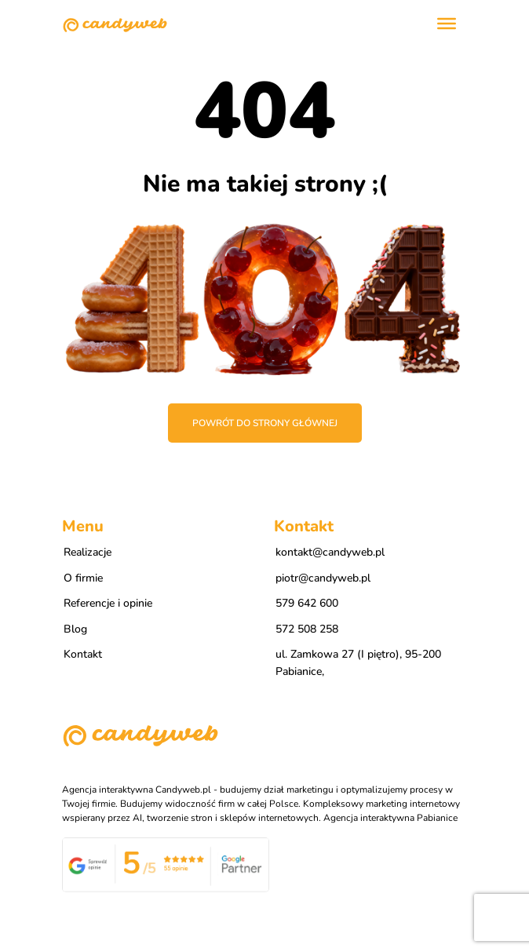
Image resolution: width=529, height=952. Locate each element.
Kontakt (83, 654)
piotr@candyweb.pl (322, 578)
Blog (75, 629)
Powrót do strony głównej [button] (264, 423)
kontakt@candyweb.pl (330, 552)
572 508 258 (306, 629)
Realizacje (87, 552)
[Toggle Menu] (446, 23)
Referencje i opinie (108, 603)
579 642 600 (306, 603)
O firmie (83, 578)
